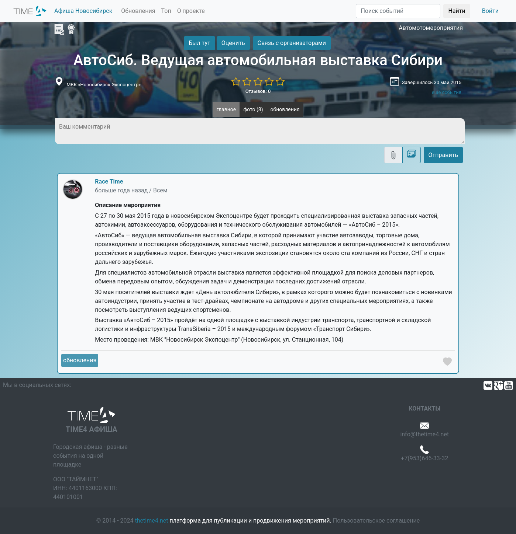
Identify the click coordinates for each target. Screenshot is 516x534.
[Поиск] (398, 11)
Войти (490, 10)
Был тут (199, 42)
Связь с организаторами (292, 42)
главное (226, 109)
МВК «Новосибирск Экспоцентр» (103, 84)
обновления (285, 109)
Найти (456, 10)
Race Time (109, 181)
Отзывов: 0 (258, 91)
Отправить (443, 154)
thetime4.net (151, 520)
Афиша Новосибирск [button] (83, 10)
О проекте (191, 10)
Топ (166, 10)
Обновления (138, 10)
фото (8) (253, 109)
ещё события (446, 92)
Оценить (233, 42)
